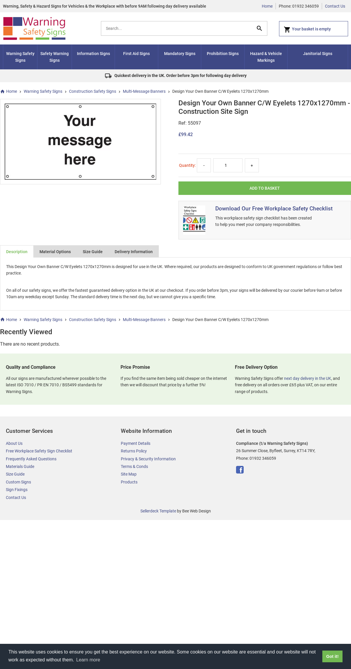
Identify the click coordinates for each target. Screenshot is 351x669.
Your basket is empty (307, 29)
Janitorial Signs (317, 53)
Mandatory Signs (179, 53)
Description (16, 251)
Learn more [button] (88, 659)
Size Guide (93, 251)
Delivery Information (134, 251)
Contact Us (335, 6)
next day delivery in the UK (307, 378)
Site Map (129, 474)
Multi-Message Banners (144, 91)
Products (129, 482)
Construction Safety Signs (92, 91)
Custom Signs (18, 482)
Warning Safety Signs (20, 56)
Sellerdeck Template (158, 511)
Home (267, 6)
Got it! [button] (332, 656)
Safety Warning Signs (54, 56)
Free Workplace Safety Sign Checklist (39, 451)
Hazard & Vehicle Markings (266, 56)
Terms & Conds (134, 466)
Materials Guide (20, 466)
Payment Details (135, 443)
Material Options (55, 251)
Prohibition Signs (223, 53)
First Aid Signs (136, 53)
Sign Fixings (16, 489)
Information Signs (93, 53)
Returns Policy (134, 451)
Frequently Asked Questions (31, 459)
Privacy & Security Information (148, 459)
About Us (14, 443)
